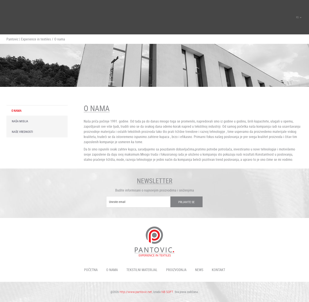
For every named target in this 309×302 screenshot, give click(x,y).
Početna (91, 269)
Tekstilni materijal (142, 269)
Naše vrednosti (22, 132)
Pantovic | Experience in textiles (28, 39)
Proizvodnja (176, 269)
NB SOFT (167, 292)
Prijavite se (186, 202)
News (199, 269)
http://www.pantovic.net (136, 292)
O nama (16, 111)
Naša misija (20, 121)
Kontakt (218, 269)
